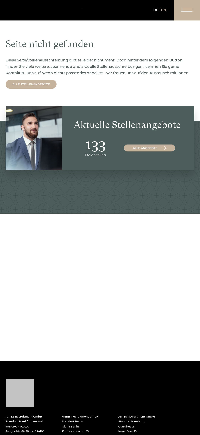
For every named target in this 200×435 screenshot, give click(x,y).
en (163, 10)
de (155, 10)
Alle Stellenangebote (31, 84)
